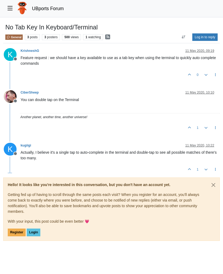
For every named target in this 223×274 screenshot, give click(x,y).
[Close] (213, 185)
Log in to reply (205, 37)
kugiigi (26, 145)
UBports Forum (48, 8)
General (14, 37)
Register (16, 232)
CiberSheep (30, 92)
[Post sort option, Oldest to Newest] (183, 37)
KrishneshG (30, 51)
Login (33, 232)
